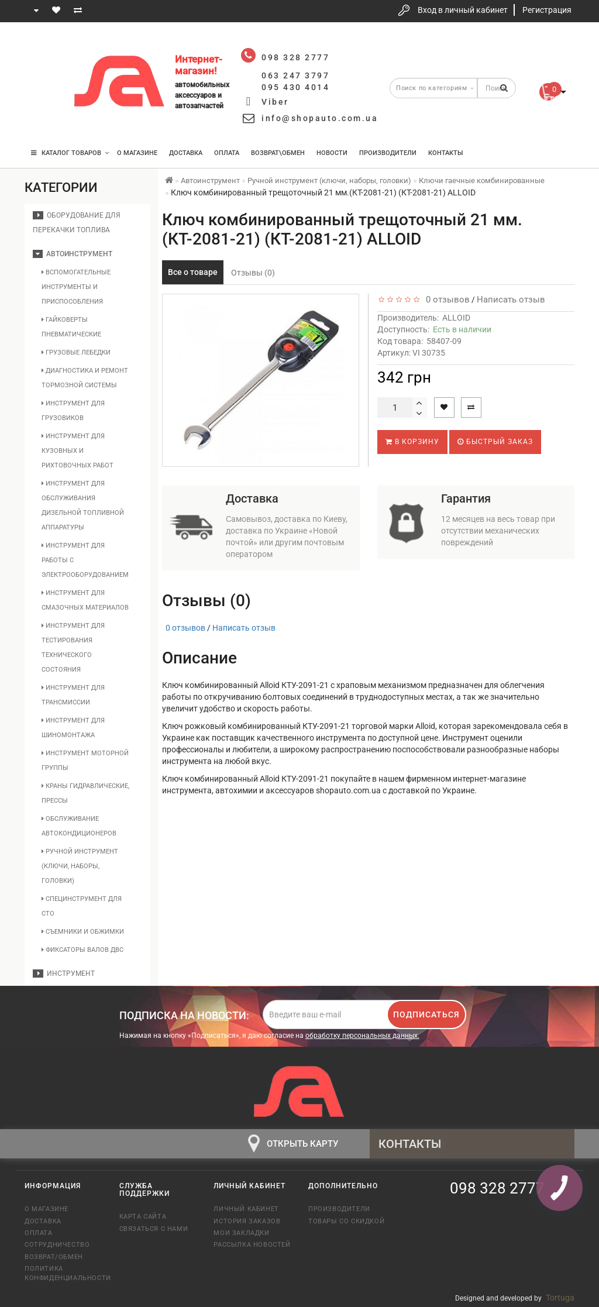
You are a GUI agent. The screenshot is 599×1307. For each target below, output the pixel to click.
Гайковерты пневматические (71, 327)
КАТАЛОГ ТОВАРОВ (70, 153)
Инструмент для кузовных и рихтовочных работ (77, 450)
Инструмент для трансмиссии (73, 695)
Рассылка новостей (252, 1244)
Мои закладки (241, 1233)
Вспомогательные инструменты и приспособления (76, 287)
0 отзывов (445, 299)
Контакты (445, 153)
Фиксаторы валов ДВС (82, 950)
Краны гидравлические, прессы (85, 793)
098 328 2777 (43, 48)
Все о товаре (193, 272)
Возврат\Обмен (278, 153)
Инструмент (64, 973)
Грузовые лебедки (76, 352)
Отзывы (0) (253, 272)
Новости (331, 153)
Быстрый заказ (495, 442)
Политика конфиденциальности (63, 1273)
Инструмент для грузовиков (73, 411)
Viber (275, 101)
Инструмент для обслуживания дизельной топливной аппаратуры (83, 505)
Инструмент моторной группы (85, 760)
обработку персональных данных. (362, 1035)
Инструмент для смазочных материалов (85, 600)
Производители (387, 153)
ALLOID (456, 317)
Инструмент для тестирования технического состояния (73, 647)
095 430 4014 (45, 118)
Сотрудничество (57, 1244)
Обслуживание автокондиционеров (79, 826)
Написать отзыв (511, 299)
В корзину (412, 442)
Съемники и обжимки (83, 931)
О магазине (137, 153)
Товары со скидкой (346, 1221)
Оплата (226, 153)
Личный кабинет (246, 1209)
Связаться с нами (153, 1229)
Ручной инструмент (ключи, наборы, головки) (80, 866)
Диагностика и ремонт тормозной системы (85, 378)
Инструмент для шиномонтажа (73, 728)
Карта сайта (143, 1216)
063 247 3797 (43, 83)
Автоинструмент (72, 254)
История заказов (247, 1221)
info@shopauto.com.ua (319, 118)
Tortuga (560, 1297)
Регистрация (547, 10)
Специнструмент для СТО (82, 906)
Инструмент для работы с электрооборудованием (85, 560)
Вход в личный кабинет (463, 10)
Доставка (185, 153)
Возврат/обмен (54, 1257)
